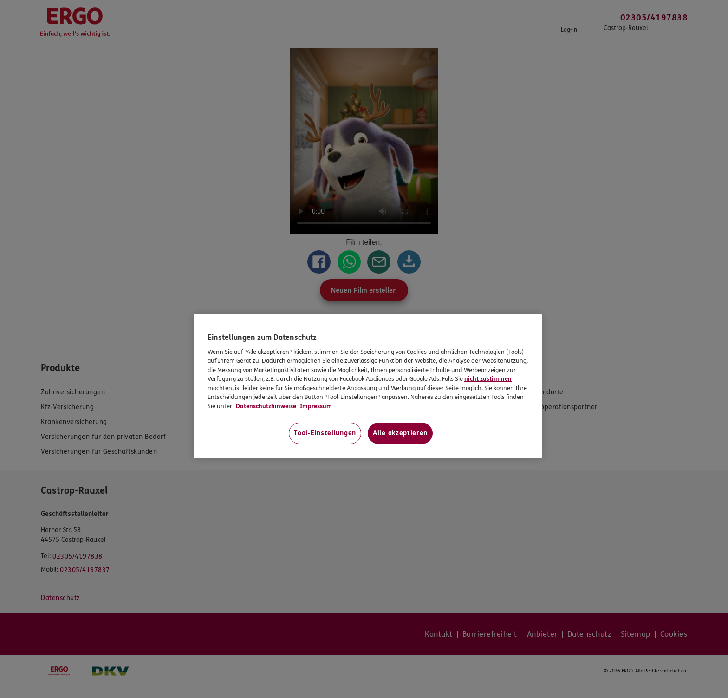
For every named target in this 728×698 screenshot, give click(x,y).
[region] (368, 386)
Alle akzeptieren (400, 433)
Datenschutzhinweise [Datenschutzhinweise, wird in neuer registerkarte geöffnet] (265, 406)
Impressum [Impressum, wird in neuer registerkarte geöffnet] (315, 406)
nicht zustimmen (488, 379)
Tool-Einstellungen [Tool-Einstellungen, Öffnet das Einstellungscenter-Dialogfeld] (325, 433)
